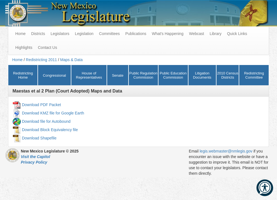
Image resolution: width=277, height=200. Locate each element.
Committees (109, 33)
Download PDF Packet (41, 104)
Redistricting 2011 (41, 60)
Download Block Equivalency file (50, 129)
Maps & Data (71, 60)
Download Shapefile (39, 138)
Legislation (84, 33)
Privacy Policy (34, 162)
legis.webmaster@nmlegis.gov (226, 151)
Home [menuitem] (20, 33)
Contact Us (47, 47)
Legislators (60, 33)
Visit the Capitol (35, 156)
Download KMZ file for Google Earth (53, 113)
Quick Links (237, 33)
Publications (135, 33)
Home (17, 60)
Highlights (23, 47)
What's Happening (167, 33)
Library (215, 33)
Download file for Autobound (46, 121)
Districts (38, 33)
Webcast (196, 33)
